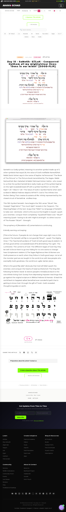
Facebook (23, 508)
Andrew (26, 36)
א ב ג (19, 33)
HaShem (5, 456)
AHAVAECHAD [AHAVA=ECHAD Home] (11, 5)
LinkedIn (41, 508)
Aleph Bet (6, 445)
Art (32, 33)
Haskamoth (27, 473)
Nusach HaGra (49, 450)
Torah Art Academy (29, 439)
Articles (35, 398)
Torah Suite (27, 453)
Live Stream (6, 479)
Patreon (36, 508)
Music (33, 36)
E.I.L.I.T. (60, 33)
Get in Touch (27, 479)
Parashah (25, 33)
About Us (26, 468)
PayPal (46, 508)
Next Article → (44, 385)
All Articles (34, 385)
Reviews (5, 482)
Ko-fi (50, 508)
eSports (26, 447)
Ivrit (4, 450)
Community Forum (8, 473)
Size (49, 10)
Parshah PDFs (49, 445)
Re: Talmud (12, 33)
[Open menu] (61, 5)
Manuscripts (6, 458)
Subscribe (20, 417)
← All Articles (33, 24)
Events (5, 476)
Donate (26, 476)
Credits (40, 36)
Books (37, 33)
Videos (26, 442)
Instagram (29, 508)
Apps (25, 456)
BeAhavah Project (29, 471)
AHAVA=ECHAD (9, 10)
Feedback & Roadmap (9, 487)
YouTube (16, 508)
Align (35, 10)
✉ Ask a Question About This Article (32, 370)
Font (18, 10)
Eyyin (4, 453)
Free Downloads (50, 447)
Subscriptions (49, 453)
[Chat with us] (61, 507)
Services (5, 468)
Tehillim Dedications (8, 471)
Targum (5, 447)
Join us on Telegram (39, 420)
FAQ (4, 485)
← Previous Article (23, 385)
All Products (48, 439)
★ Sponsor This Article (33, 17)
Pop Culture (45, 33)
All (5, 33)
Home (29, 398)
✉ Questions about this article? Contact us (23, 361)
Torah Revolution (29, 450)
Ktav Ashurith (7, 442)
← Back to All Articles (33, 375)
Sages (53, 33)
